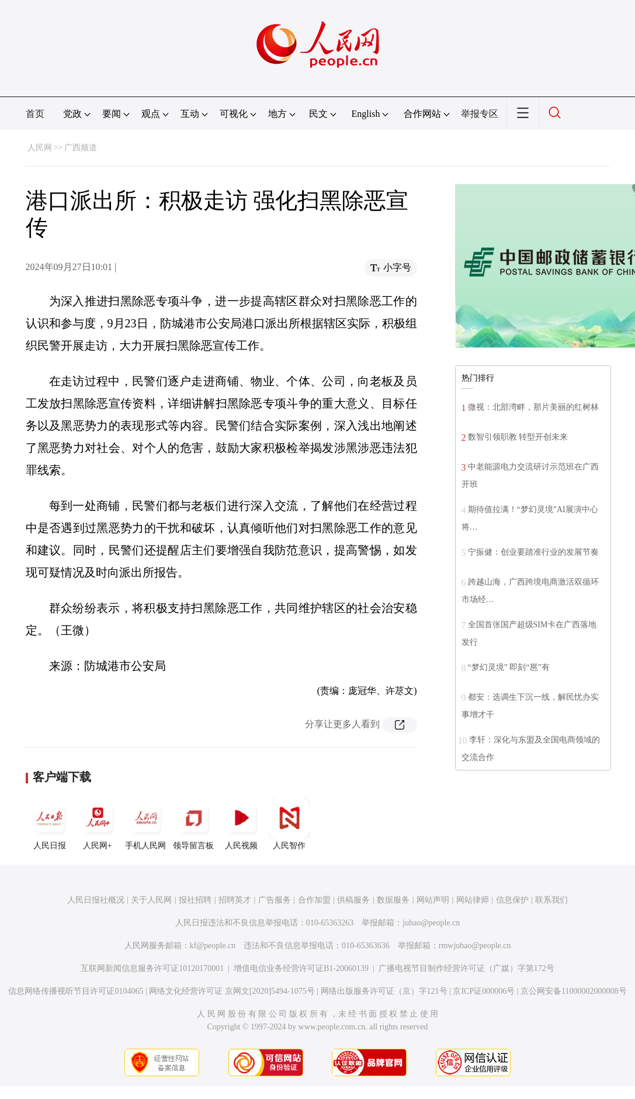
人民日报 (49, 823)
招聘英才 (234, 900)
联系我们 (551, 900)
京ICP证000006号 (484, 991)
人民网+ (97, 823)
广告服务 (274, 900)
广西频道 (80, 147)
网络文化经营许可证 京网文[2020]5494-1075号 (232, 991)
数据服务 (393, 900)
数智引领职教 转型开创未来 (518, 437)
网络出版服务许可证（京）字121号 (384, 991)
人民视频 (241, 823)
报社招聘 (195, 900)
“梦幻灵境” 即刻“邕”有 (509, 667)
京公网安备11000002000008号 (573, 991)
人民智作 (289, 823)
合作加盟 (314, 900)
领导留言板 (193, 823)
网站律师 (472, 900)
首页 (35, 114)
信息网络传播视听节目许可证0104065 (75, 991)
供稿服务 (353, 900)
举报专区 (479, 114)
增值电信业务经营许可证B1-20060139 (301, 968)
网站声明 (433, 900)
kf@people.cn (213, 945)
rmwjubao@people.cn (475, 945)
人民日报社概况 (95, 900)
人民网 (39, 147)
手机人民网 (145, 823)
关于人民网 (151, 900)
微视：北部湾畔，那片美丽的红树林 (533, 407)
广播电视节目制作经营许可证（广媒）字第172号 (466, 968)
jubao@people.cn (431, 922)
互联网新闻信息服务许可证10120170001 (152, 968)
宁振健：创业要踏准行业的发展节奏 (533, 552)
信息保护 (512, 900)
